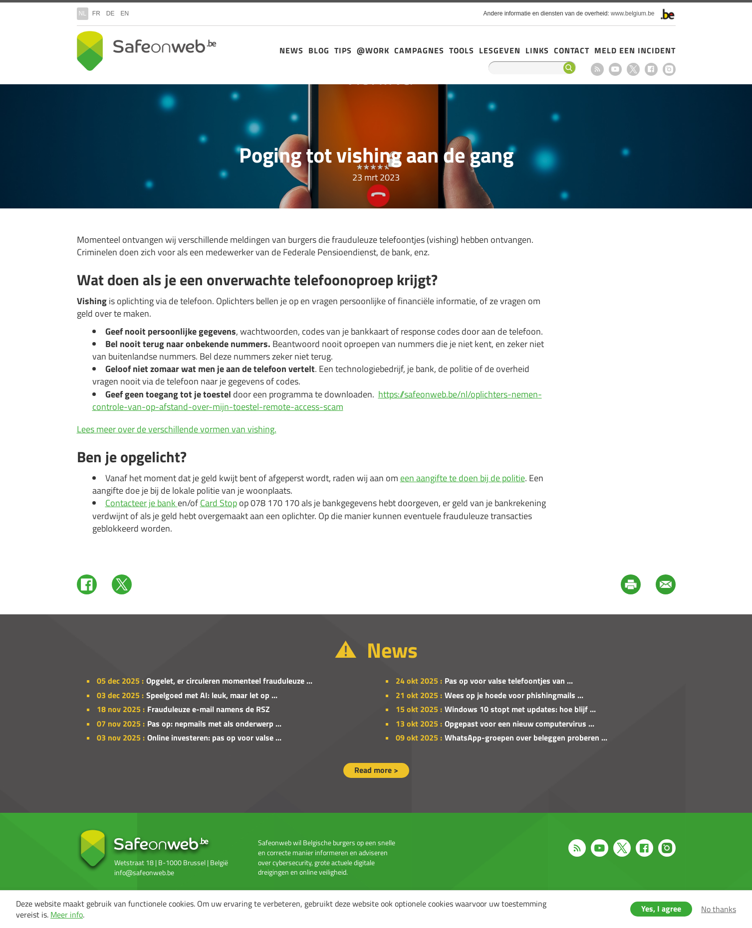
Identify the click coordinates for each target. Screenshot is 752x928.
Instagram (669, 69)
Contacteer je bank (141, 503)
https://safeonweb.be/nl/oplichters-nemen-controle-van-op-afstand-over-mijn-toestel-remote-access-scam (317, 400)
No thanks (718, 909)
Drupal (147, 51)
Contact (571, 50)
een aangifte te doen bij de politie (462, 478)
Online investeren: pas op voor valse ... (214, 737)
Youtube (615, 69)
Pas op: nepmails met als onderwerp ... (214, 723)
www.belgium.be (632, 13)
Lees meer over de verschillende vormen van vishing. (176, 429)
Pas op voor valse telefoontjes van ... (509, 680)
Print (631, 584)
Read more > (376, 770)
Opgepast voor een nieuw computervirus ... (519, 723)
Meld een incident (635, 50)
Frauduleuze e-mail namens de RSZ (208, 709)
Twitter (122, 584)
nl (82, 13)
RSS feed (597, 69)
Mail (666, 584)
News (291, 50)
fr (96, 13)
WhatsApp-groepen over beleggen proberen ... (526, 737)
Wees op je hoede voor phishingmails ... (514, 695)
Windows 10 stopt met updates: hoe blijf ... (520, 709)
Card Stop (218, 503)
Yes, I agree (661, 909)
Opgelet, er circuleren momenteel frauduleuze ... (229, 680)
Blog (318, 50)
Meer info (66, 915)
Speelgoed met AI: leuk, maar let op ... (211, 695)
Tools (461, 50)
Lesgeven (499, 50)
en (125, 13)
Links (537, 50)
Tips (343, 50)
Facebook (651, 69)
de (110, 13)
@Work (373, 50)
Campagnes (419, 50)
